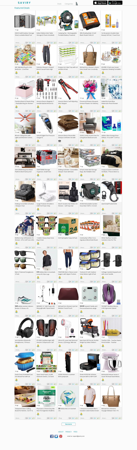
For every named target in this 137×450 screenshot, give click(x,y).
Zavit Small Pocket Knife (109, 204)
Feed (75, 432)
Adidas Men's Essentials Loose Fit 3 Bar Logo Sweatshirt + (46, 274)
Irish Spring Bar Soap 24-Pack (67, 238)
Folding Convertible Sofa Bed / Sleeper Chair (24, 205)
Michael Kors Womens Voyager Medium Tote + (110, 410)
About (60, 432)
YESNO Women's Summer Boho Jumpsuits (66, 375)
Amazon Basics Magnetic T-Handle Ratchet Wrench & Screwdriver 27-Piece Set (45, 103)
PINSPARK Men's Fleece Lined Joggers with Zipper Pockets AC (67, 274)
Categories (69, 4)
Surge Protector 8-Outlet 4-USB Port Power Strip (45, 205)
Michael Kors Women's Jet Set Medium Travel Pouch (67, 307)
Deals (59, 4)
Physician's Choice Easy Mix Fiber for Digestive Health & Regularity (46, 411)
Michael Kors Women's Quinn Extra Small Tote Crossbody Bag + (89, 69)
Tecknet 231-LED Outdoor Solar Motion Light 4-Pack (88, 273)
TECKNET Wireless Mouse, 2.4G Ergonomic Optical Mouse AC (109, 308)
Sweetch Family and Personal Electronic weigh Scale (88, 308)
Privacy (68, 432)
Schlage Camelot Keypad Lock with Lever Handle (111, 273)
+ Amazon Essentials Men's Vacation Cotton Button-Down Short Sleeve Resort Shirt (89, 411)
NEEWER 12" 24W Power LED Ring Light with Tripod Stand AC (46, 308)
